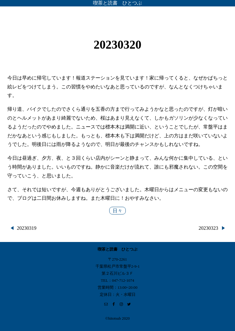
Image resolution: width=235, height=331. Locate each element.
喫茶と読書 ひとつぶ (117, 3)
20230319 (26, 228)
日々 (117, 210)
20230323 (208, 228)
